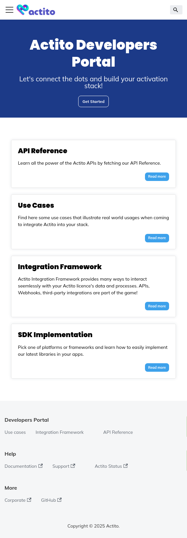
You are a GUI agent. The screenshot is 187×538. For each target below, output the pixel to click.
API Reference (118, 432)
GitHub (51, 500)
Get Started (93, 101)
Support (63, 466)
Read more (157, 176)
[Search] (176, 9)
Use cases (15, 432)
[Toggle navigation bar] (9, 10)
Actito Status (111, 466)
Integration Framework (60, 432)
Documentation (24, 466)
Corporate (18, 500)
